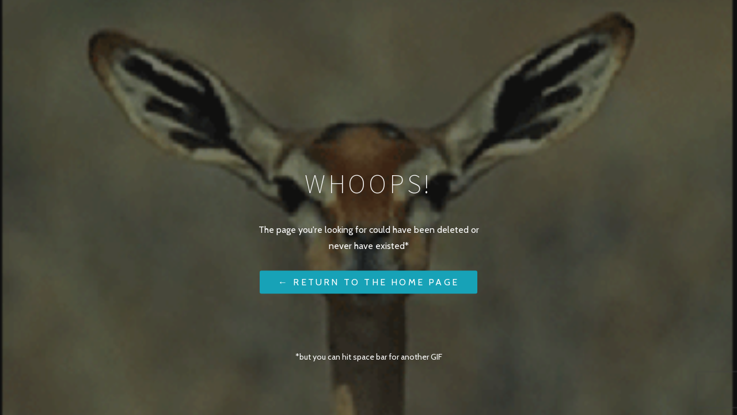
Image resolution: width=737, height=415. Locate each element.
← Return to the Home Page (368, 281)
